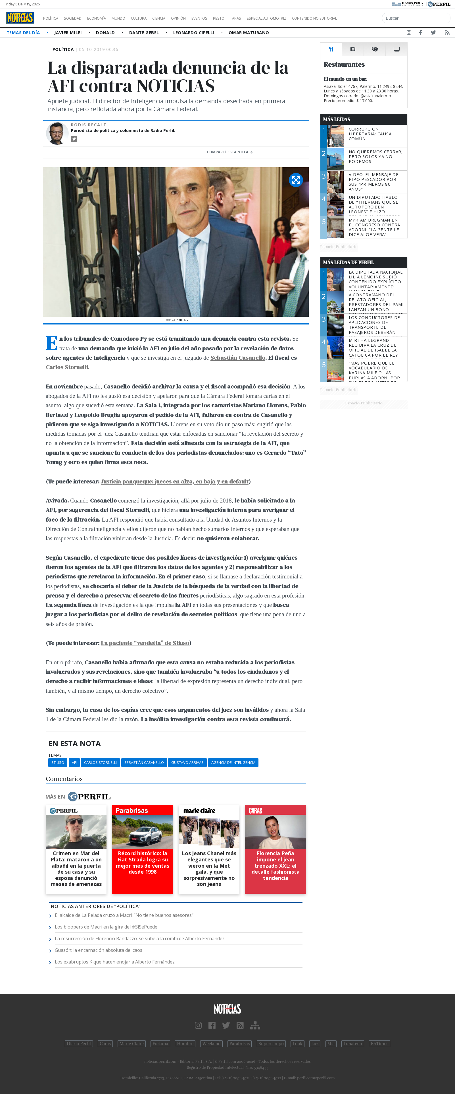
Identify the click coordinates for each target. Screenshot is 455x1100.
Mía (331, 1043)
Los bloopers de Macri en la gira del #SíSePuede (106, 927)
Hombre (185, 1043)
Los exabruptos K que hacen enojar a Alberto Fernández (115, 962)
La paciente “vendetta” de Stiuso (145, 643)
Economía (106, 18)
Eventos (226, 18)
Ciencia (178, 18)
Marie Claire (132, 1043)
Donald (106, 32)
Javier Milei (68, 32)
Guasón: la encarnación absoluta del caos (98, 950)
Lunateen (352, 1043)
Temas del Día (24, 32)
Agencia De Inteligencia (233, 762)
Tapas (267, 18)
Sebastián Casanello (237, 357)
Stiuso (57, 762)
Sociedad (78, 18)
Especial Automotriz (304, 18)
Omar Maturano (249, 32)
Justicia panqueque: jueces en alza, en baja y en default (175, 481)
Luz (314, 1043)
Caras (105, 1043)
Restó (249, 18)
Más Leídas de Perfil (348, 262)
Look (297, 1043)
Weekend (211, 1043)
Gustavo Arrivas (187, 762)
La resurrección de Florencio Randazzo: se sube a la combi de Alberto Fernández (140, 938)
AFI (74, 762)
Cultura (155, 18)
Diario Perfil (79, 1043)
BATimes (379, 1043)
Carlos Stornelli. (67, 367)
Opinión (201, 18)
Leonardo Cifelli (194, 32)
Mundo (131, 18)
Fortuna (160, 1043)
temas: (55, 755)
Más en (77, 796)
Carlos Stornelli (100, 762)
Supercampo (271, 1043)
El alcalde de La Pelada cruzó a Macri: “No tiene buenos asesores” (124, 915)
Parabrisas (239, 1043)
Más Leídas (336, 119)
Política (52, 18)
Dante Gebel (144, 32)
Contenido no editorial (363, 18)
